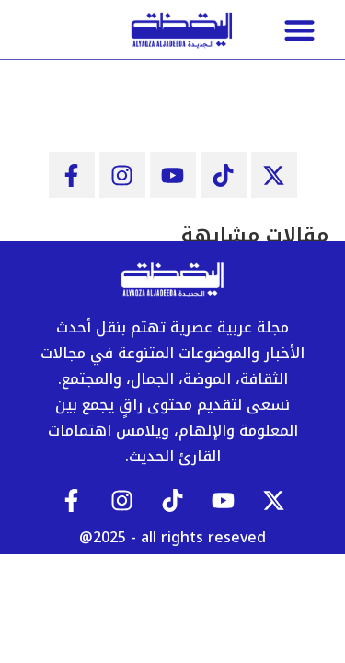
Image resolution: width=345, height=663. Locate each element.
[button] (299, 30)
